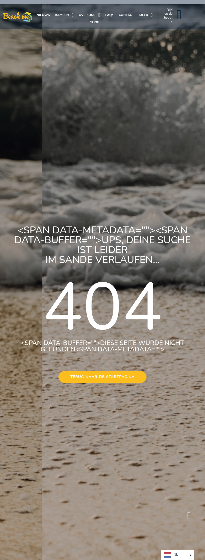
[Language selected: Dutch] (177, 555)
